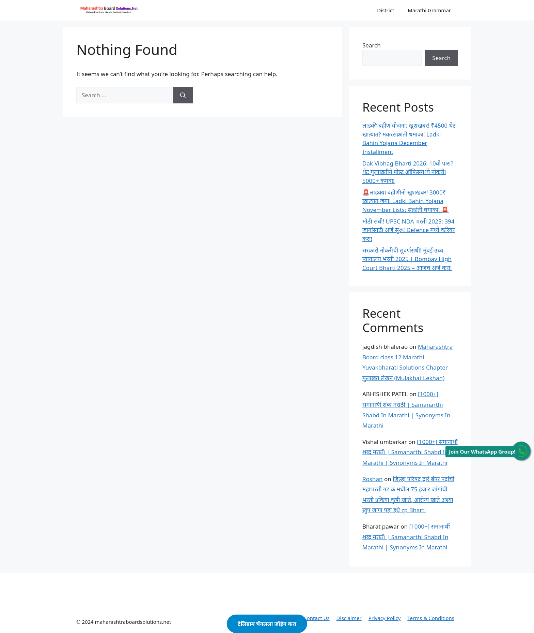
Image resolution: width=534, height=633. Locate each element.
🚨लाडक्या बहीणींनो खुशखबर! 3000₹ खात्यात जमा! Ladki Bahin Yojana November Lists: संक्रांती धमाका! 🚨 (405, 201)
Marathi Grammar (429, 10)
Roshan (372, 479)
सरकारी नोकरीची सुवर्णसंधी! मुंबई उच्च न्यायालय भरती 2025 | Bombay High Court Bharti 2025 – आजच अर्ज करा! (407, 259)
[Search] (183, 95)
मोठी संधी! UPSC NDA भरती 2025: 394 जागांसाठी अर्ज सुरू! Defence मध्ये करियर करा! (408, 230)
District (385, 10)
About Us (286, 618)
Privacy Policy (384, 618)
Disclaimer (349, 618)
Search (371, 45)
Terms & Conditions (430, 618)
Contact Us (316, 618)
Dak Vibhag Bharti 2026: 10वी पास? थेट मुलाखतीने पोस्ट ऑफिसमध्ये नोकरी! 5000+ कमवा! (407, 172)
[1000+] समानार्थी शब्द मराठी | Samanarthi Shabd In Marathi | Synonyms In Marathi (410, 452)
